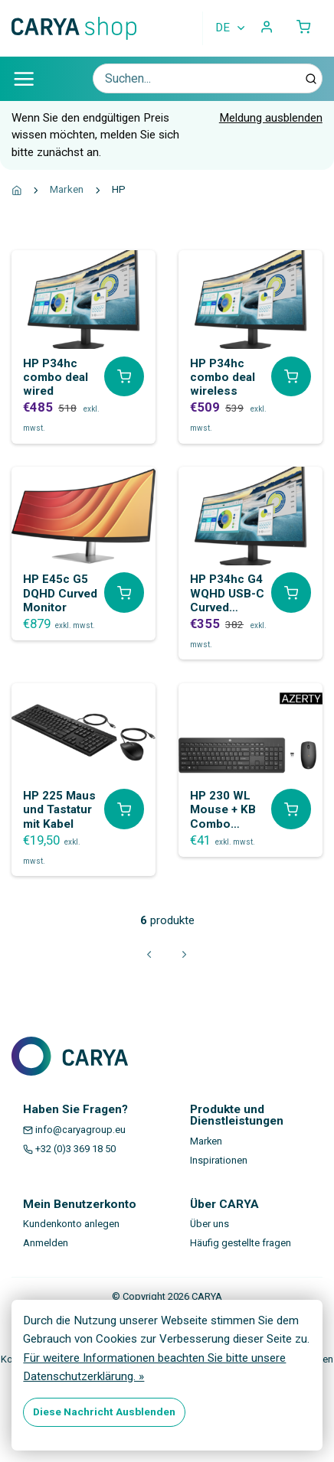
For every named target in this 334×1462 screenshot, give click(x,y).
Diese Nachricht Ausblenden (104, 1411)
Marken (67, 189)
